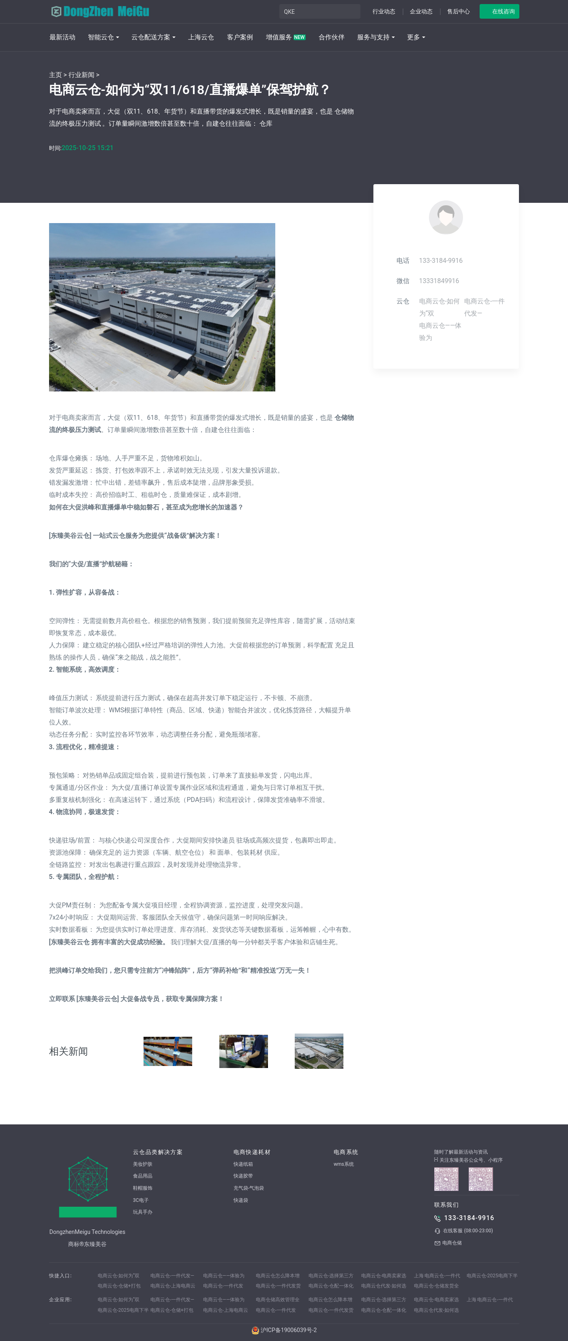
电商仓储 (448, 1243)
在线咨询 (503, 11)
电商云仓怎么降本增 (278, 1276)
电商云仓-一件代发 (223, 1286)
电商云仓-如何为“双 (119, 1276)
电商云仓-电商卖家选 (383, 1276)
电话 (403, 260)
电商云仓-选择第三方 (331, 1276)
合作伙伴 (332, 37)
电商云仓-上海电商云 (172, 1286)
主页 (55, 75)
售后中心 (458, 11)
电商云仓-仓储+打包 (119, 1286)
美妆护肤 (142, 1164)
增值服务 (286, 37)
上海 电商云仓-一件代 (437, 1276)
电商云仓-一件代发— (172, 1276)
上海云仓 (201, 37)
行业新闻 (81, 75)
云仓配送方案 (150, 37)
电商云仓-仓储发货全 (436, 1286)
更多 (413, 37)
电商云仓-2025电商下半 (492, 1276)
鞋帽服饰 (142, 1188)
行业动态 (384, 11)
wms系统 (344, 1164)
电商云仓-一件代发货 (278, 1286)
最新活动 (62, 37)
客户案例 (240, 37)
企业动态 (421, 11)
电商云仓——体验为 (224, 1276)
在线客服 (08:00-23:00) (463, 1231)
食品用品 (142, 1176)
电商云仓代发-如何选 (383, 1286)
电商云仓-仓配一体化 (331, 1286)
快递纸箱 (243, 1164)
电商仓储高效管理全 (278, 1299)
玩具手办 (142, 1212)
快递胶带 (243, 1176)
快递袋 (241, 1200)
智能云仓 (101, 37)
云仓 (403, 301)
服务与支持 (373, 37)
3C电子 (141, 1200)
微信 (403, 281)
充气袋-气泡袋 (249, 1188)
